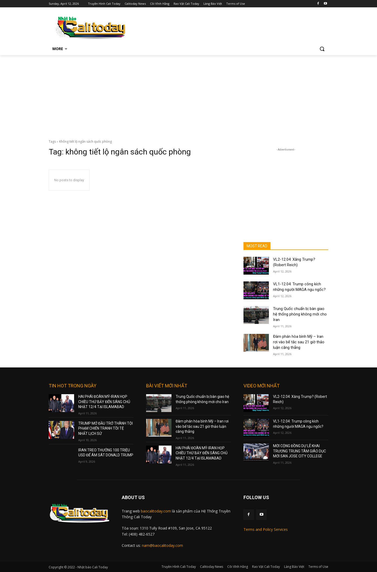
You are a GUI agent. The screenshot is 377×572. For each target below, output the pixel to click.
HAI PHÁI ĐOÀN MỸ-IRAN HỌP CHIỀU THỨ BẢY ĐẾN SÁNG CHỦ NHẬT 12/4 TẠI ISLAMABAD (104, 401)
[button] (322, 48)
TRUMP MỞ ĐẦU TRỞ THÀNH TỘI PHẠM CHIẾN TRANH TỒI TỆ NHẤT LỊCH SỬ (105, 428)
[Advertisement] (188, 94)
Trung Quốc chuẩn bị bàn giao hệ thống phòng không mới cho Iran (300, 314)
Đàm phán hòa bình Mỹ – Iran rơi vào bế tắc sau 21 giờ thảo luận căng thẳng (298, 342)
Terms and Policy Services (265, 529)
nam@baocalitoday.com (162, 545)
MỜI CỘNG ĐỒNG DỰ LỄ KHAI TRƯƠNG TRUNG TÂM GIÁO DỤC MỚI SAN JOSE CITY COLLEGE (299, 451)
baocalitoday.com (156, 511)
